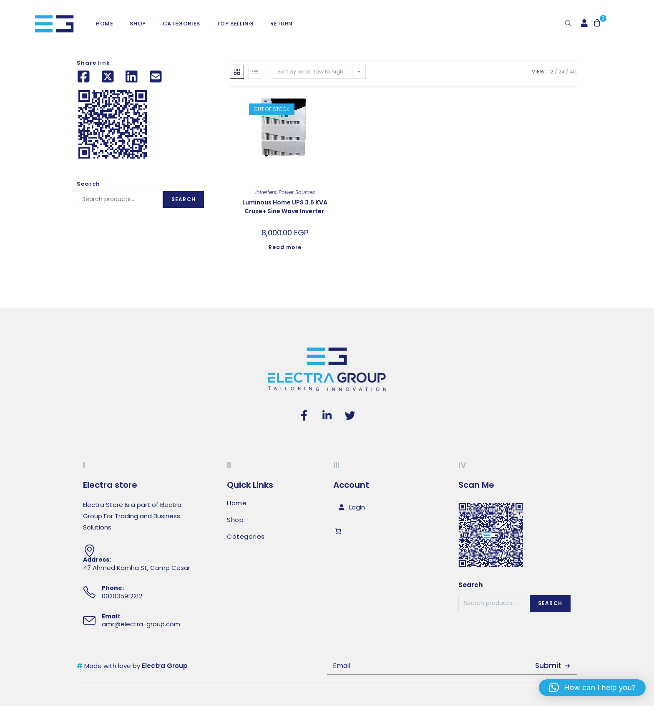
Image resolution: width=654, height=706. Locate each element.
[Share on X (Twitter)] (108, 77)
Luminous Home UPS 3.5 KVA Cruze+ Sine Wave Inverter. (284, 206)
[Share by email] (156, 77)
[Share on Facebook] (84, 77)
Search (183, 199)
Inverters (265, 192)
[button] (592, 687)
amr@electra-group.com (141, 624)
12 (551, 71)
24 (561, 71)
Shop (235, 520)
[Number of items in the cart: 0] (339, 531)
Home (237, 503)
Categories (246, 536)
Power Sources (297, 192)
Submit (548, 666)
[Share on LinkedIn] (131, 77)
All (573, 71)
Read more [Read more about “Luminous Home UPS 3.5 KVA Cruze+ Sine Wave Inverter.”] (285, 247)
